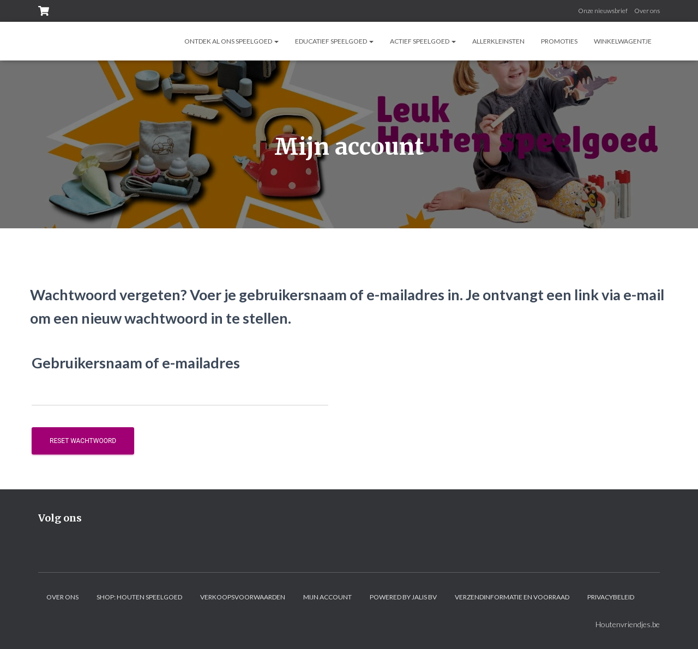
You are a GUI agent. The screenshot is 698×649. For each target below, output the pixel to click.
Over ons (647, 11)
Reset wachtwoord (83, 441)
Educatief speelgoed (334, 41)
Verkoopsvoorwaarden (242, 597)
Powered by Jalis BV (403, 597)
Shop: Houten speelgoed (139, 597)
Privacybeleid (610, 597)
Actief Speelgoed (423, 41)
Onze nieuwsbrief (603, 11)
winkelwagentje (623, 41)
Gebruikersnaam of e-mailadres (136, 363)
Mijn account (327, 597)
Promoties (559, 41)
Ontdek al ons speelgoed (231, 41)
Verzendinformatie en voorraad (512, 597)
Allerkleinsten (498, 41)
